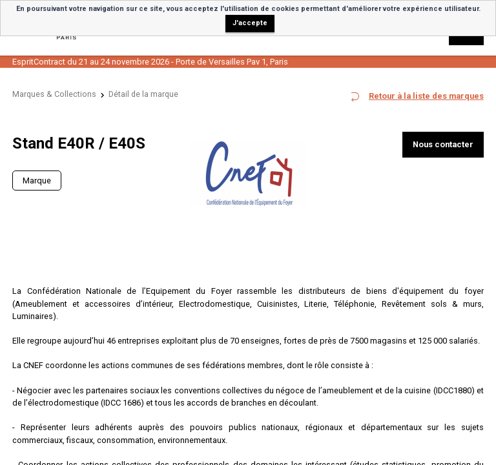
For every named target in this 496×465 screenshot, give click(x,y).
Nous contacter (443, 144)
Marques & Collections (54, 94)
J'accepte (249, 23)
